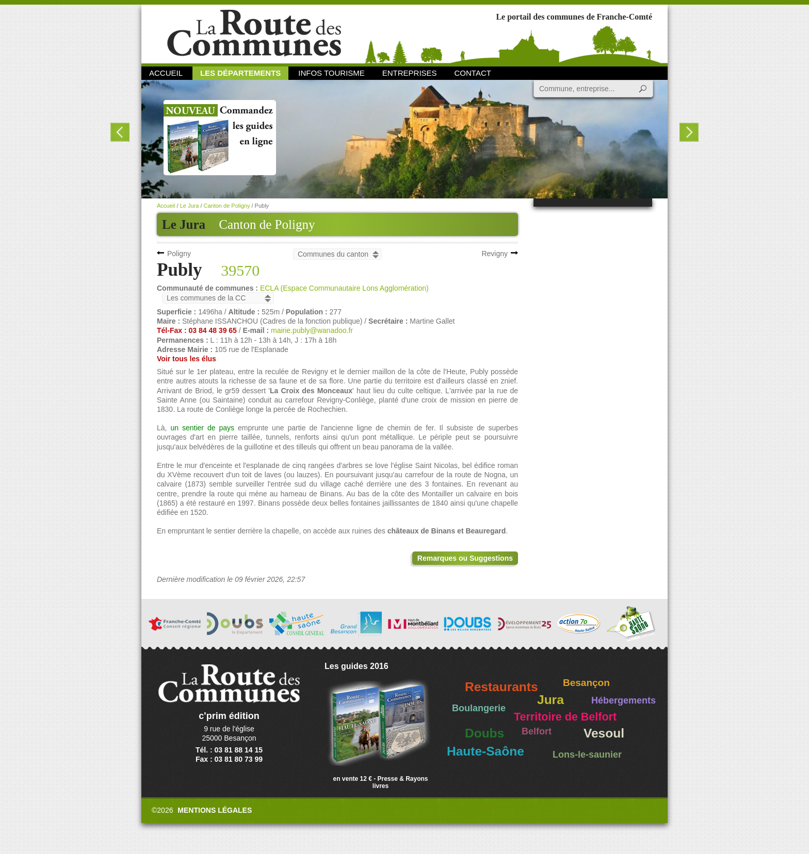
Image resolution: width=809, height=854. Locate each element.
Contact (473, 73)
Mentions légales (214, 810)
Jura (550, 700)
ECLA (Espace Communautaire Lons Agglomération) (344, 288)
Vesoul (604, 733)
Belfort (537, 731)
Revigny (494, 253)
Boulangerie (479, 708)
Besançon (586, 682)
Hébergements (623, 700)
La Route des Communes (254, 33)
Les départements (240, 73)
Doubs (484, 733)
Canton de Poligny (267, 224)
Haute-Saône (485, 751)
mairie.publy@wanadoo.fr (312, 330)
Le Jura (189, 206)
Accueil (166, 73)
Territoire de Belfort (565, 717)
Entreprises (409, 73)
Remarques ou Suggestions (465, 558)
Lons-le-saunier (587, 754)
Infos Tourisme (331, 73)
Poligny (179, 253)
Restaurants (501, 687)
